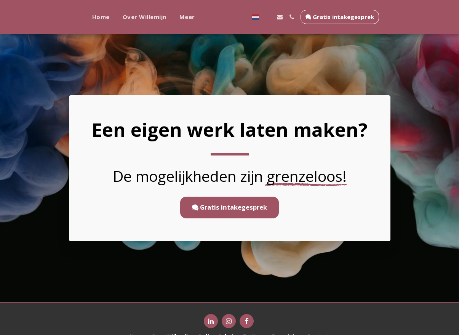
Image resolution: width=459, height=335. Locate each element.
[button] (309, 17)
